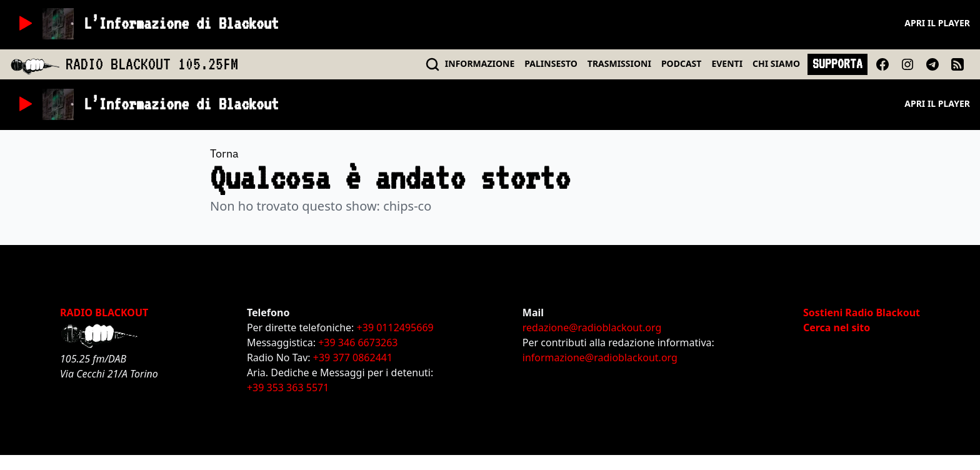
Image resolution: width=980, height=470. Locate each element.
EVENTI (726, 63)
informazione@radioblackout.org (600, 357)
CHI (776, 63)
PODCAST (681, 63)
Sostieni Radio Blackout (861, 312)
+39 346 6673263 (358, 342)
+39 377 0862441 (352, 357)
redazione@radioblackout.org (591, 327)
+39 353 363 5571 (288, 387)
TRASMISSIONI (619, 63)
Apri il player (937, 23)
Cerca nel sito (836, 327)
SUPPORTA (837, 63)
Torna (224, 153)
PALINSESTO (550, 63)
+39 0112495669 (395, 327)
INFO (480, 63)
